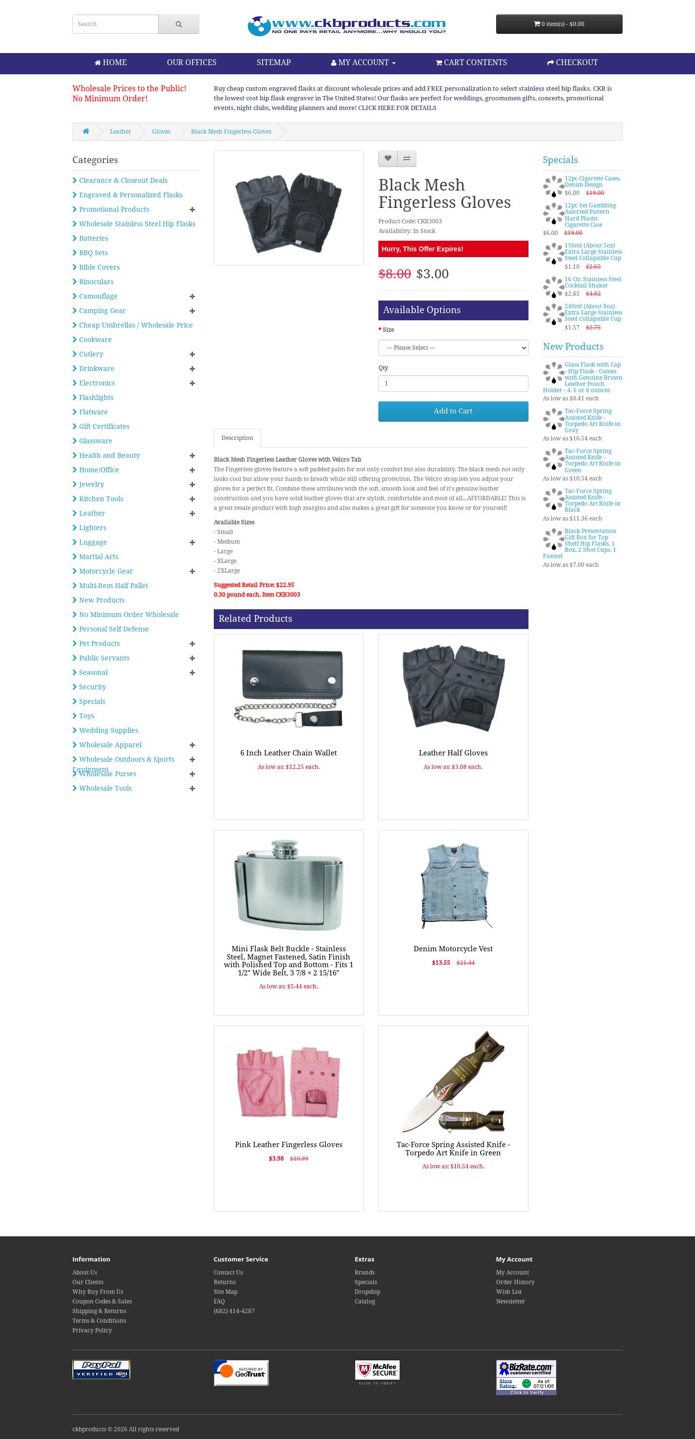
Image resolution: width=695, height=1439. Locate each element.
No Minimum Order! (110, 98)
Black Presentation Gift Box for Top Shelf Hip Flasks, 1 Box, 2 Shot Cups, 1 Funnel (579, 544)
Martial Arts (95, 557)
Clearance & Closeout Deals (119, 180)
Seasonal (90, 672)
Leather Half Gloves (453, 753)
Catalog (365, 1301)
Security (89, 687)
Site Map (225, 1291)
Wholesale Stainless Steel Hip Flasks (133, 224)
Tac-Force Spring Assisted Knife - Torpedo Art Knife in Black (593, 501)
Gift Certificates (100, 426)
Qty (383, 368)
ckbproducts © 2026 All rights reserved (125, 1429)
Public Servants (100, 658)
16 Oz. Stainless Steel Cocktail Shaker (593, 282)
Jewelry (88, 484)
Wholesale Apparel (106, 745)
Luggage (89, 542)
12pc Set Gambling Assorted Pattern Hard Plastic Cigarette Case (590, 215)
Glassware (92, 441)
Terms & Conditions (99, 1320)
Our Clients (87, 1282)
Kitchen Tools (97, 499)
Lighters (89, 528)
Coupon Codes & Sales (102, 1301)
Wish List (509, 1291)
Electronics (93, 383)
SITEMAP (274, 62)
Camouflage (95, 296)
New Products (98, 600)
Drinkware (93, 368)
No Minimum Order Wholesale (125, 614)
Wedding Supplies (105, 730)
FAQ (219, 1301)
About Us (84, 1272)
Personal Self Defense (110, 629)
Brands (365, 1272)
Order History (515, 1282)
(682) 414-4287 (234, 1311)
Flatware (90, 412)
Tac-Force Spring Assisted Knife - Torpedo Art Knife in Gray (593, 421)
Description (237, 438)
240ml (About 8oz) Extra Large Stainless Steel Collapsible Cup (593, 312)
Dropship (367, 1291)
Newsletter (510, 1301)
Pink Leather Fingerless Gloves (289, 1144)
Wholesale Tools (102, 788)
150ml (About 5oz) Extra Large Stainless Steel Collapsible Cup (593, 251)
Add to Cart (453, 411)
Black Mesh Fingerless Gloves (231, 131)
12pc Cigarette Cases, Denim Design (593, 181)
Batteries (90, 238)
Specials (88, 701)
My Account (512, 1272)
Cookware (92, 339)
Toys (83, 716)
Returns (225, 1282)
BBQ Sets (90, 253)
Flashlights (92, 397)
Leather (120, 131)
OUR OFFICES (192, 62)
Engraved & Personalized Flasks (127, 195)
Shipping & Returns (99, 1311)
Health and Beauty (106, 455)
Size (388, 330)
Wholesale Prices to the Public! (129, 88)
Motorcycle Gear (102, 571)
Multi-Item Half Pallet (110, 585)
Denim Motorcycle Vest (453, 949)
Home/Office (95, 470)
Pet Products (96, 643)
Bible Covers (96, 267)
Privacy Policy (92, 1330)
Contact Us (228, 1272)
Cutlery (87, 354)
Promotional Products (110, 209)
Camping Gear (99, 311)
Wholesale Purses (104, 774)
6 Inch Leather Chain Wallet (288, 753)
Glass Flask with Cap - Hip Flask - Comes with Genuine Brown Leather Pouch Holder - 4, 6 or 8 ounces (583, 377)
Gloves (161, 131)
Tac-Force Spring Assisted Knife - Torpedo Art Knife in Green (453, 1148)
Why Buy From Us (97, 1291)
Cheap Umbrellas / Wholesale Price (132, 325)
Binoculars (92, 282)
